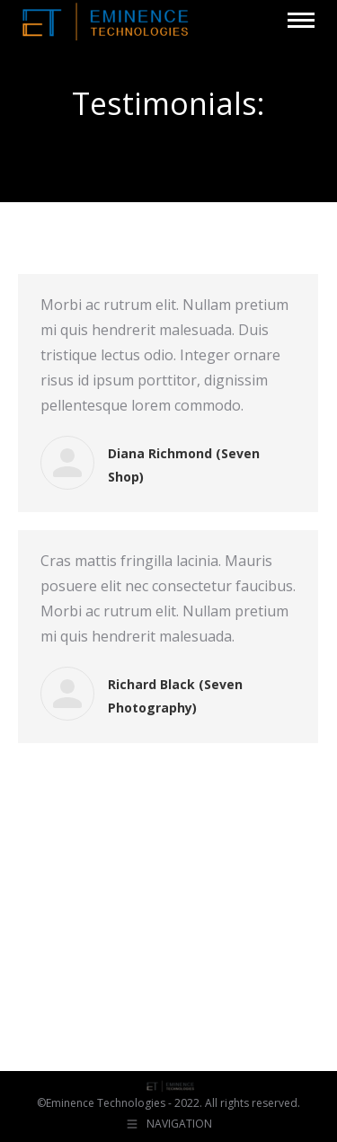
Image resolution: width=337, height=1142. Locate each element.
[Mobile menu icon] (301, 20)
